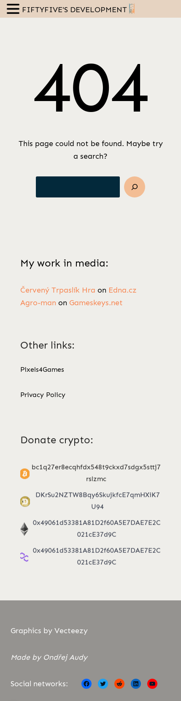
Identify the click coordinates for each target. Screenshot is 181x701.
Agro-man (38, 303)
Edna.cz (122, 290)
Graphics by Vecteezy (49, 630)
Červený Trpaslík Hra (57, 290)
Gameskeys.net (96, 303)
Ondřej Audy (65, 657)
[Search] (134, 186)
